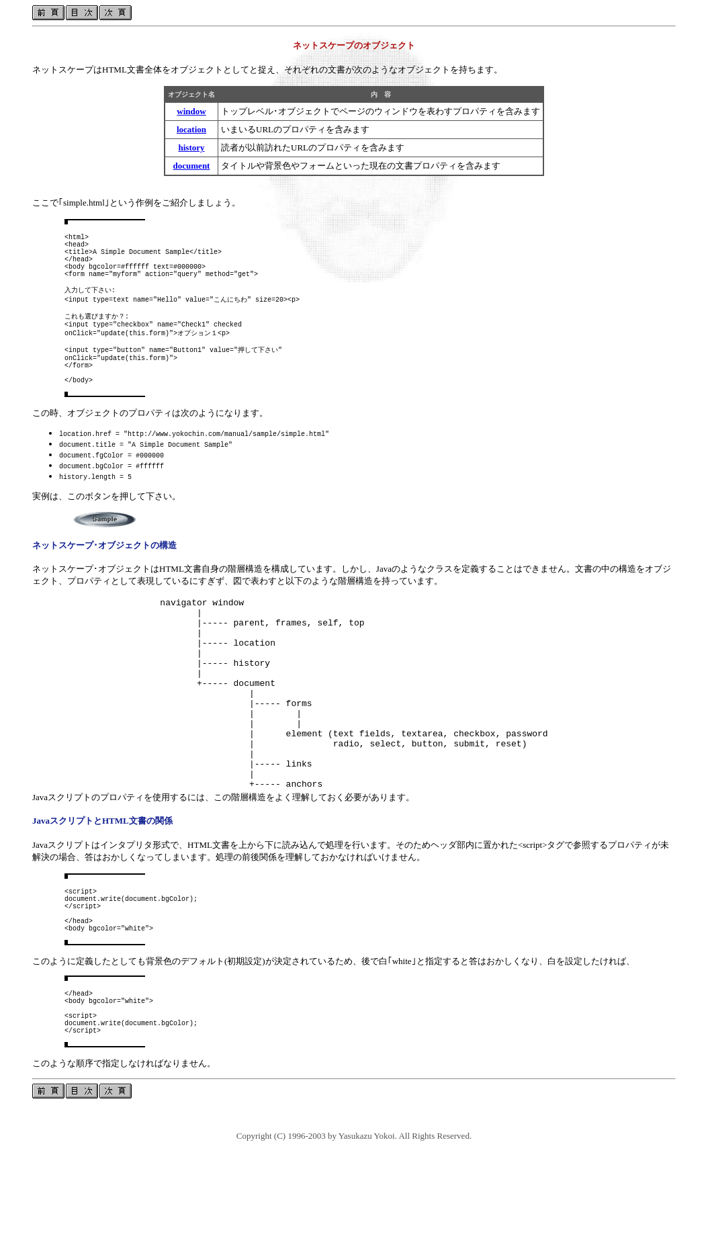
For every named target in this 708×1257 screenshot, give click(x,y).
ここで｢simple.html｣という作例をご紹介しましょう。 (136, 203)
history (192, 147)
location (191, 129)
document (191, 166)
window (191, 111)
